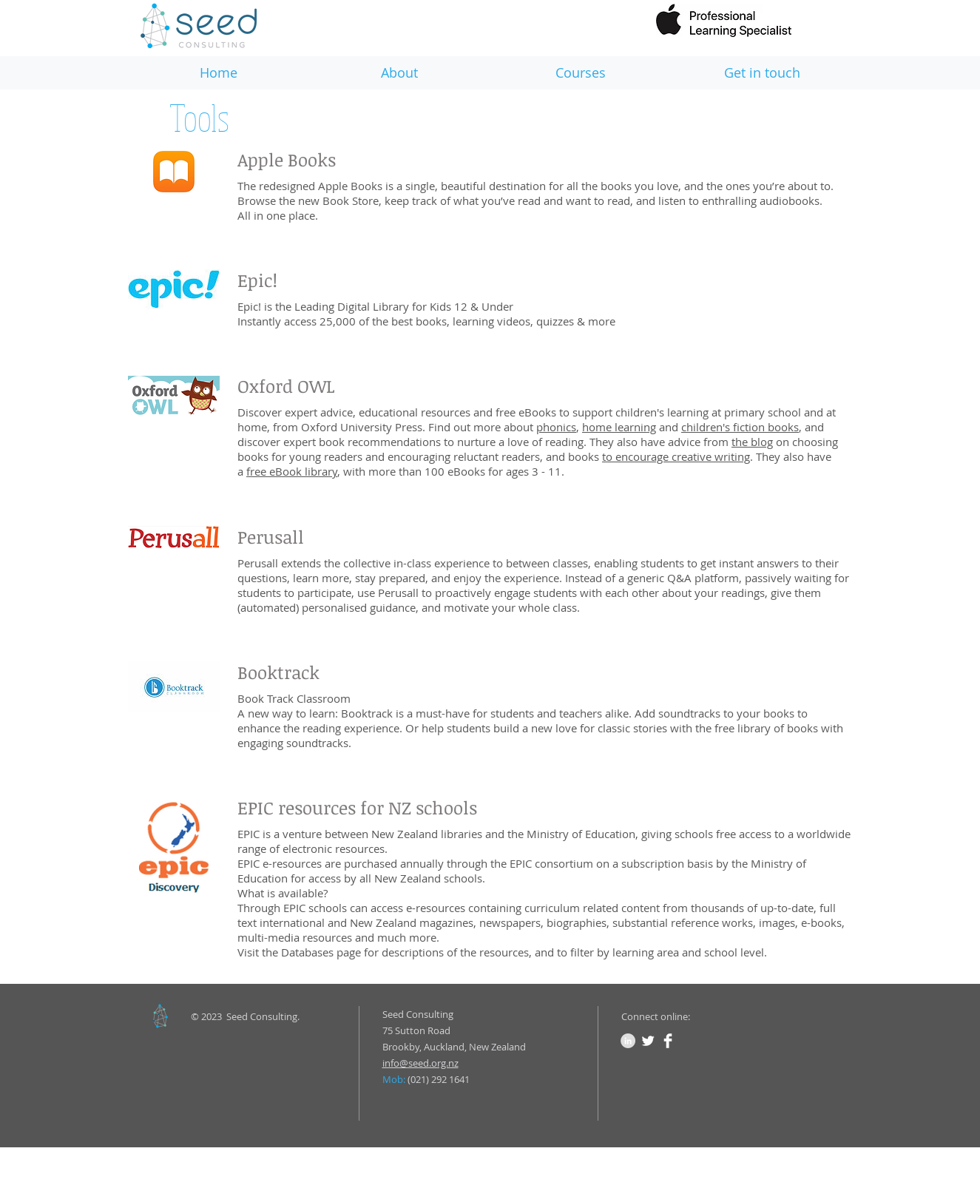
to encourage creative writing (676, 456)
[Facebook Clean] (667, 1040)
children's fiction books (740, 426)
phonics (556, 426)
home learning (619, 426)
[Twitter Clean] (648, 1040)
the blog (752, 441)
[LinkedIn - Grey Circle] (628, 1040)
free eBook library (291, 471)
